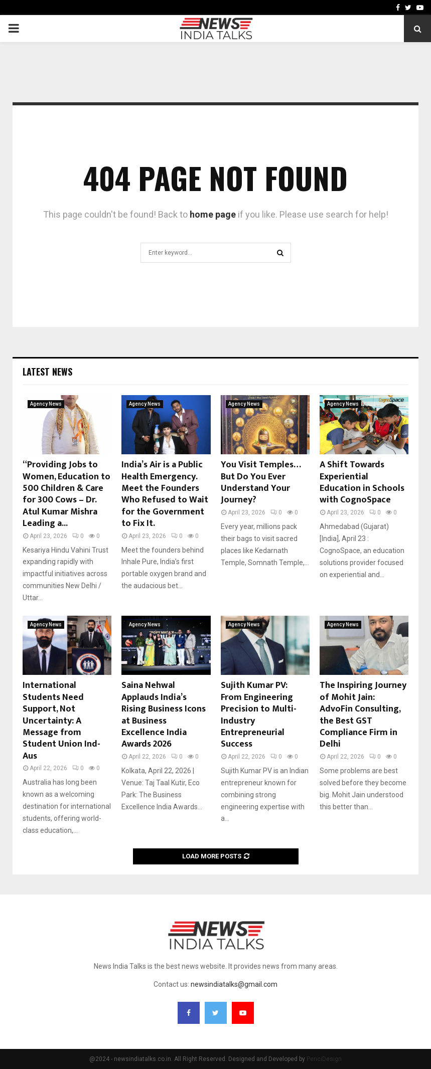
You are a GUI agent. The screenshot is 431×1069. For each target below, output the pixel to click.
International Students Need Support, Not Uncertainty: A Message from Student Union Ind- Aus (61, 720)
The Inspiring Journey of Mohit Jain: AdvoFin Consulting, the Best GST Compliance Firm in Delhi (363, 715)
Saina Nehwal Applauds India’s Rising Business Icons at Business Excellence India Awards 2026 (163, 715)
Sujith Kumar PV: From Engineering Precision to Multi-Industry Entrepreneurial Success (259, 715)
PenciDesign (324, 1058)
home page (213, 214)
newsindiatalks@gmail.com (234, 984)
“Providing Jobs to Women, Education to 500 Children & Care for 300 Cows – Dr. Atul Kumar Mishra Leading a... (66, 494)
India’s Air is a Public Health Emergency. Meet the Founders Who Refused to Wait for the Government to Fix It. (164, 494)
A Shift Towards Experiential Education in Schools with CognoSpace (362, 482)
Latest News (47, 371)
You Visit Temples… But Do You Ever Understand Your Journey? (261, 482)
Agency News (46, 404)
